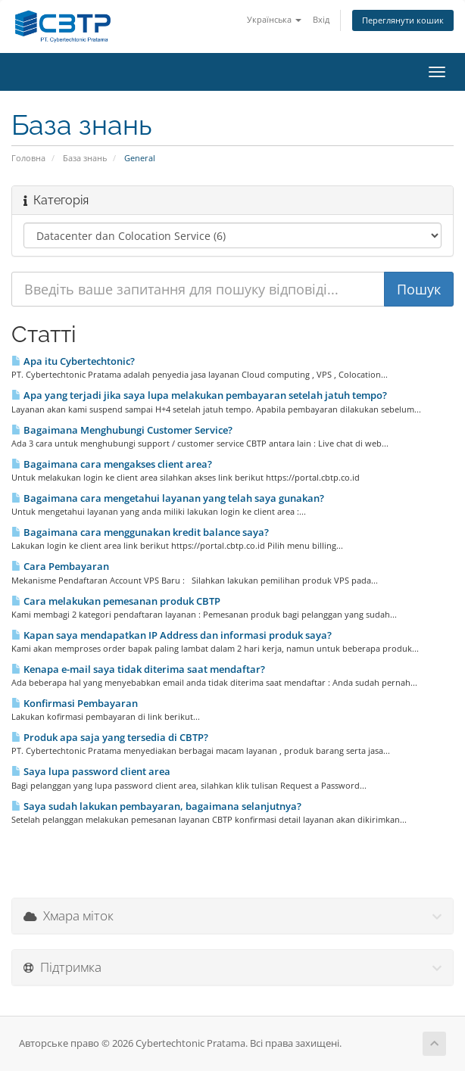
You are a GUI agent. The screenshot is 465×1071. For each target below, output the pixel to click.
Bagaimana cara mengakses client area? (111, 464)
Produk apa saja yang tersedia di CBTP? (109, 737)
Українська (274, 19)
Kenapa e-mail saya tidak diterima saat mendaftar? (138, 669)
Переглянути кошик (403, 20)
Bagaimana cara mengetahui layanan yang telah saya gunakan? (167, 498)
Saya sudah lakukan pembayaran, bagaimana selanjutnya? (156, 806)
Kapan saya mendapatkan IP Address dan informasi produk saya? (171, 635)
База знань (85, 157)
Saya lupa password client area (90, 771)
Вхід (321, 19)
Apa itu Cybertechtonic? (73, 361)
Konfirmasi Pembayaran (74, 703)
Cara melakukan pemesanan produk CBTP (115, 601)
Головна (28, 157)
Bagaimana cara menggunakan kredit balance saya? (140, 532)
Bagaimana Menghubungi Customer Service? (121, 430)
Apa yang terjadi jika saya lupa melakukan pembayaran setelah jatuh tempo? (199, 395)
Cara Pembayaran (60, 566)
